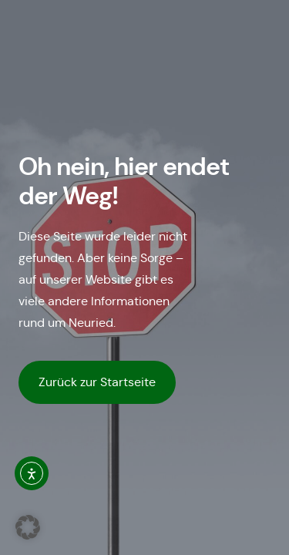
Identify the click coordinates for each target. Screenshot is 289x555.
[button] (27, 527)
